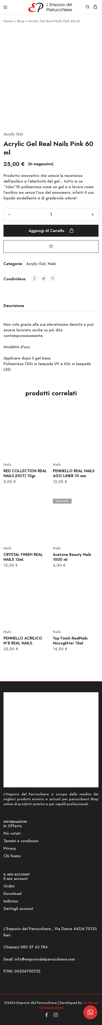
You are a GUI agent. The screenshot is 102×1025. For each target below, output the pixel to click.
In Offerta (13, 826)
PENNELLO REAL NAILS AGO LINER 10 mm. (74, 473)
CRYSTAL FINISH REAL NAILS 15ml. (23, 557)
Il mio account (16, 878)
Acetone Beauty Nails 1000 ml (72, 557)
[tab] (15, 306)
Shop (21, 21)
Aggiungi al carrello (51, 230)
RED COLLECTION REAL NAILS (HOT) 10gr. (25, 473)
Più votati (12, 833)
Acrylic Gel (13, 134)
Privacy (10, 848)
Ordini (9, 886)
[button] (90, 1012)
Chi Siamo (12, 856)
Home (8, 21)
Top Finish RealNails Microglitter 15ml (70, 641)
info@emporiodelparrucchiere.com (45, 959)
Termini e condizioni (21, 841)
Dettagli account (18, 908)
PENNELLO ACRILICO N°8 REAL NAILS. (23, 641)
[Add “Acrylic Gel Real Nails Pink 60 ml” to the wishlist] (51, 246)
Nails (52, 263)
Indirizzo (11, 901)
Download (12, 893)
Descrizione (14, 305)
